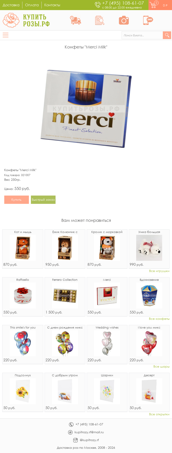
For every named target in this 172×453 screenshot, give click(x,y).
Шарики (107, 375)
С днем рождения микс (65, 327)
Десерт (149, 375)
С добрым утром (65, 375)
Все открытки (159, 414)
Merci (107, 280)
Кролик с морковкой (107, 232)
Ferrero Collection (64, 280)
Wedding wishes (107, 327)
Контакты (52, 4)
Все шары (161, 366)
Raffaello (22, 280)
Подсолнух (23, 375)
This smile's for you (23, 327)
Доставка (11, 4)
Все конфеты (159, 319)
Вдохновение (149, 280)
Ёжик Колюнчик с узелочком (64, 232)
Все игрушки (159, 271)
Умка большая (149, 232)
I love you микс (149, 327)
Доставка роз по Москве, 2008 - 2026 (86, 447)
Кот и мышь (22, 232)
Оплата (32, 4)
